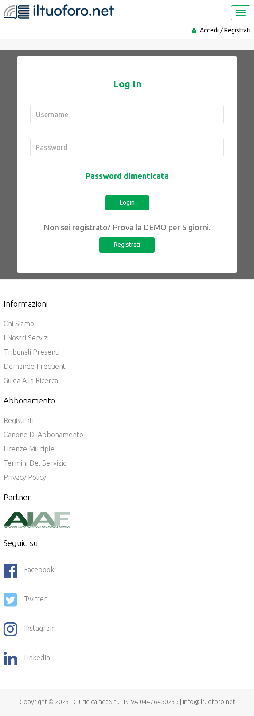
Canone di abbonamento (43, 435)
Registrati (237, 30)
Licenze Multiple (29, 449)
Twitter (25, 600)
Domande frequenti (35, 366)
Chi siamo (19, 324)
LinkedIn (27, 658)
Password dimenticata (127, 175)
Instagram (30, 629)
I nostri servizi (26, 338)
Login (127, 202)
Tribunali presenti (31, 352)
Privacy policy (25, 477)
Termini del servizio (35, 463)
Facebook (29, 570)
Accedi (209, 30)
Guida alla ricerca (31, 380)
